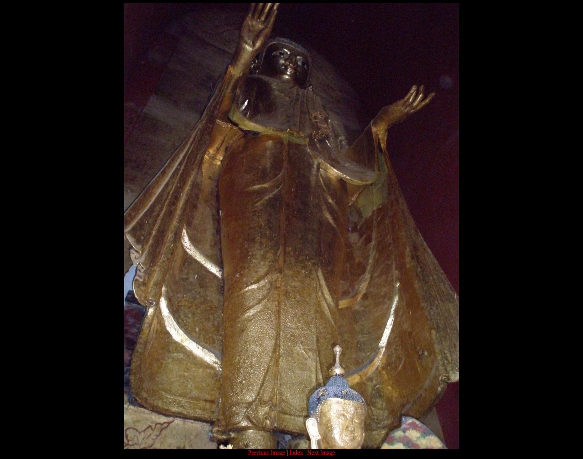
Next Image (321, 452)
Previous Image (266, 452)
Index (296, 452)
